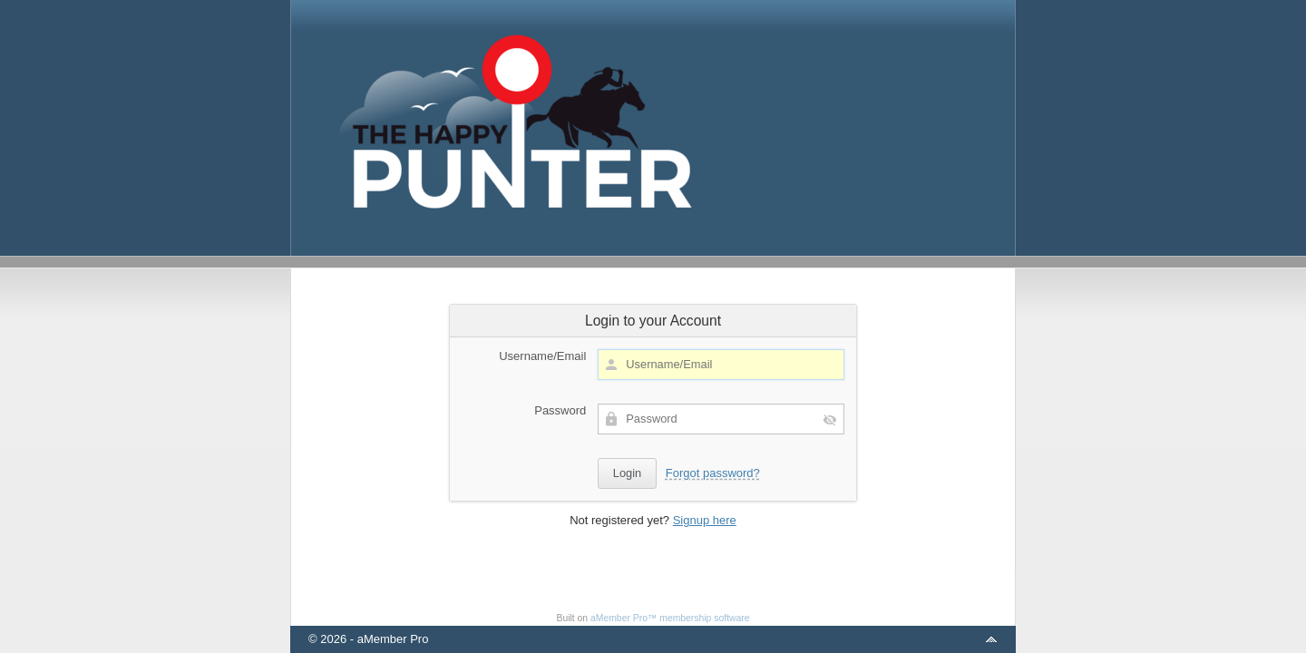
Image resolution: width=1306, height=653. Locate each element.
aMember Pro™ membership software (670, 618)
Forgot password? (713, 473)
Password (560, 410)
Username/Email (542, 356)
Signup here (704, 520)
